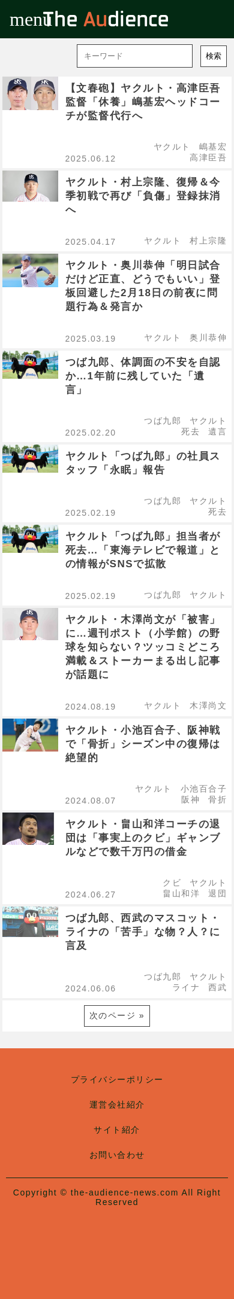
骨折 (217, 799)
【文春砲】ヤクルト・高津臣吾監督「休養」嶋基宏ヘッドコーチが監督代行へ (143, 102)
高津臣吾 (208, 157)
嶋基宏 (213, 146)
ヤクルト (172, 146)
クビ (172, 882)
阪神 (190, 799)
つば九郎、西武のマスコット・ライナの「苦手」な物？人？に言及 (143, 931)
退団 (217, 893)
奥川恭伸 (208, 337)
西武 (217, 987)
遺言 (217, 431)
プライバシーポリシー (117, 1079)
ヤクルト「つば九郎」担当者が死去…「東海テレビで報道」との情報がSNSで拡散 (143, 550)
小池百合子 (204, 788)
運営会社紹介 (117, 1104)
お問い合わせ (117, 1155)
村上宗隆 (208, 240)
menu (19, 19)
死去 (190, 431)
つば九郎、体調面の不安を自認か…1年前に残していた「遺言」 (143, 376)
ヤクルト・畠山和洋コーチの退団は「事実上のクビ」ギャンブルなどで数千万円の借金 (143, 838)
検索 (213, 55)
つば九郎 (162, 420)
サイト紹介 (117, 1129)
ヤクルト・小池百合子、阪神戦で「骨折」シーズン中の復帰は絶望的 (143, 744)
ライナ (186, 987)
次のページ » (117, 1015)
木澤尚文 (208, 705)
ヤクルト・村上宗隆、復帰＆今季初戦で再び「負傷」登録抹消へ (143, 196)
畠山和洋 (181, 893)
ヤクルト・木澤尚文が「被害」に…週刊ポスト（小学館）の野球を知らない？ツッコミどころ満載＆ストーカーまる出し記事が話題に (143, 647)
